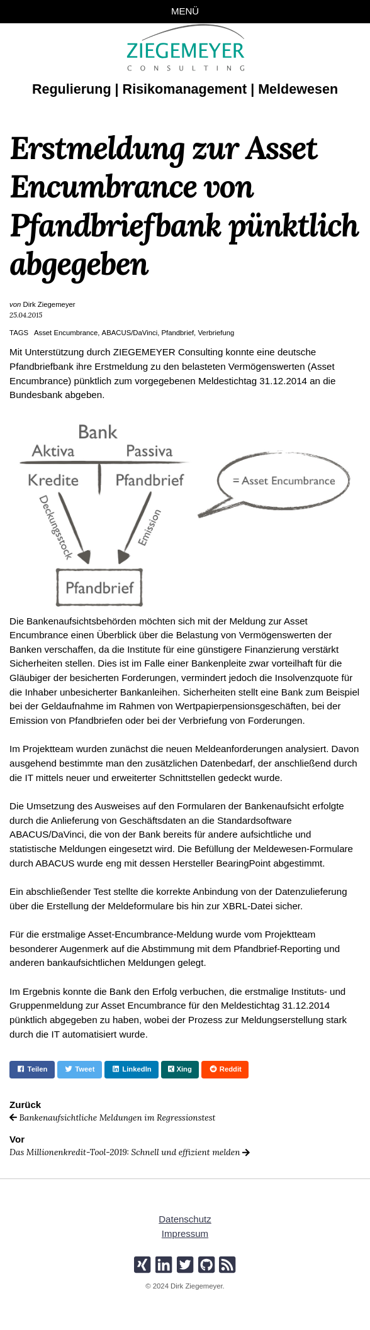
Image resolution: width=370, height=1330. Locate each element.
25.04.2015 (25, 315)
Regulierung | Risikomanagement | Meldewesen (185, 89)
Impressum (185, 1233)
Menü (185, 11)
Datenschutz (185, 1219)
